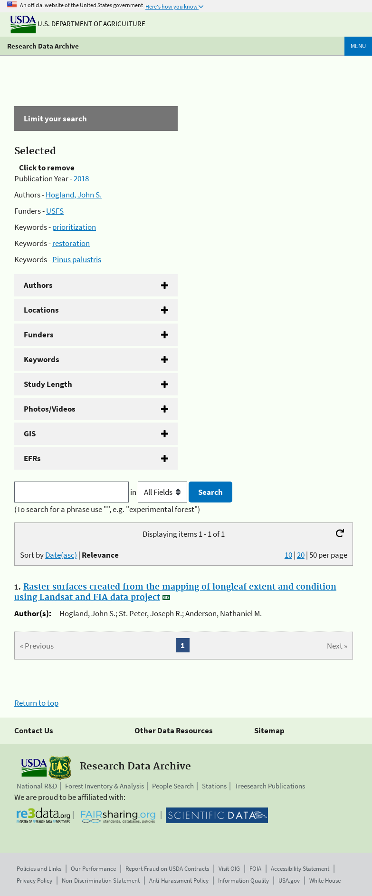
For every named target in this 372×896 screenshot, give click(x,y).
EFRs (32, 458)
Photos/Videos (50, 409)
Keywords (41, 359)
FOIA (255, 869)
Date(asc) (61, 555)
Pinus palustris (76, 259)
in (159, 492)
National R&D (37, 785)
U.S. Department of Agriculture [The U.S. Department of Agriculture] (77, 23)
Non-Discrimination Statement (101, 880)
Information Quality (243, 880)
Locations (41, 310)
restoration (71, 243)
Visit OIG (229, 869)
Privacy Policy (34, 880)
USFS (55, 211)
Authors (38, 285)
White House (325, 880)
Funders (39, 334)
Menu (358, 46)
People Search (173, 785)
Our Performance (93, 869)
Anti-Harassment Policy (179, 880)
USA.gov (289, 880)
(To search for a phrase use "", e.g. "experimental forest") (107, 509)
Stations (214, 785)
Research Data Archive (43, 45)
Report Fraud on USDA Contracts (167, 869)
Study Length (48, 384)
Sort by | (69, 555)
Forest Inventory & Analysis (104, 785)
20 (301, 555)
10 (288, 555)
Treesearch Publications (270, 785)
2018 (81, 178)
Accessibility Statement (300, 869)
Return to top (36, 703)
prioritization (74, 227)
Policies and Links (39, 869)
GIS (30, 433)
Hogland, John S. (74, 194)
